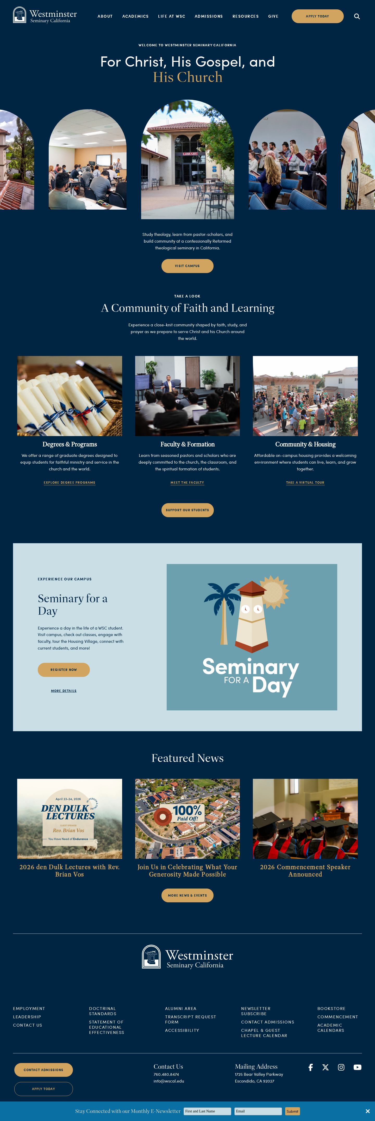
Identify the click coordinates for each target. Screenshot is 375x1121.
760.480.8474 (166, 1082)
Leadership (27, 1024)
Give (273, 16)
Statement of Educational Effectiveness (106, 1035)
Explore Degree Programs (70, 491)
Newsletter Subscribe (256, 1019)
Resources (246, 16)
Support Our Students (187, 518)
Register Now (64, 678)
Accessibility (182, 1038)
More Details (64, 699)
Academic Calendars (331, 1035)
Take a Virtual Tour (305, 491)
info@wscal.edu (169, 1089)
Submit (292, 1111)
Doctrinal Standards (102, 1019)
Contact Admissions (267, 1030)
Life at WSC (171, 16)
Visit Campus (187, 274)
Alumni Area (181, 1016)
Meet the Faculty (187, 491)
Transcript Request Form (190, 1027)
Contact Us (27, 1033)
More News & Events (187, 904)
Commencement (337, 1024)
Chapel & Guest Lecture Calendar (264, 1040)
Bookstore (331, 1016)
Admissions (209, 16)
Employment (29, 1016)
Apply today (317, 16)
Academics (135, 16)
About (105, 16)
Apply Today (43, 1097)
